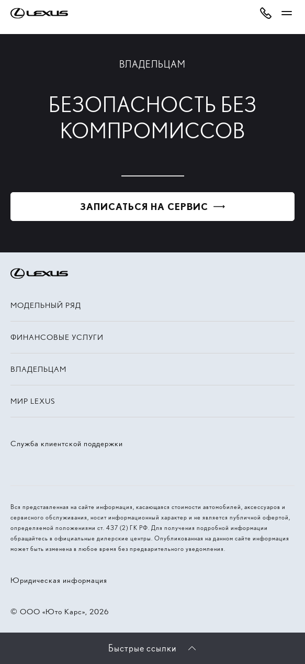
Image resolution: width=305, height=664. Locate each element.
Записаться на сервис (144, 206)
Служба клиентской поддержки (66, 443)
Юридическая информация (58, 580)
